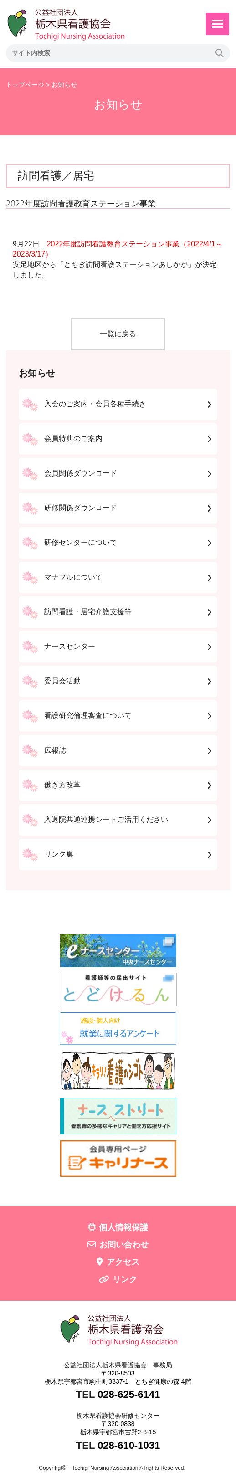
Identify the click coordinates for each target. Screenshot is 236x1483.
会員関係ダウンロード (80, 473)
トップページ (25, 84)
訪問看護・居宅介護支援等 (88, 612)
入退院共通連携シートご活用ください (106, 819)
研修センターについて (80, 542)
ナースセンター (69, 646)
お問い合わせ (124, 1244)
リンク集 (58, 854)
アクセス (123, 1262)
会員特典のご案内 (73, 438)
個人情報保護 (123, 1227)
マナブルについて (73, 577)
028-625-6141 (128, 1394)
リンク (125, 1279)
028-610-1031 (128, 1445)
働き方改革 (62, 785)
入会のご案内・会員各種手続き (95, 404)
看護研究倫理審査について (88, 715)
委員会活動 (62, 681)
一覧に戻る (118, 334)
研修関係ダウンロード (80, 508)
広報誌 (55, 750)
